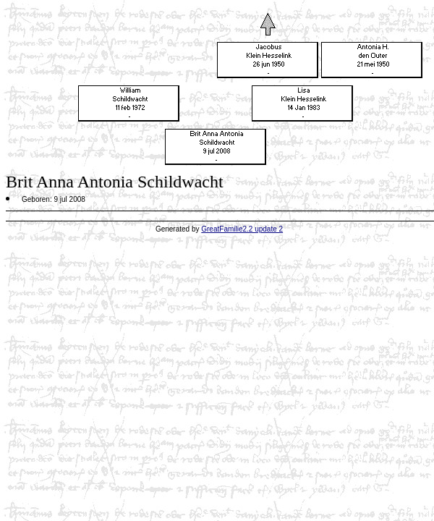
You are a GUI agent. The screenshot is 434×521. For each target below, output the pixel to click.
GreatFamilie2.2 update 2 (242, 229)
